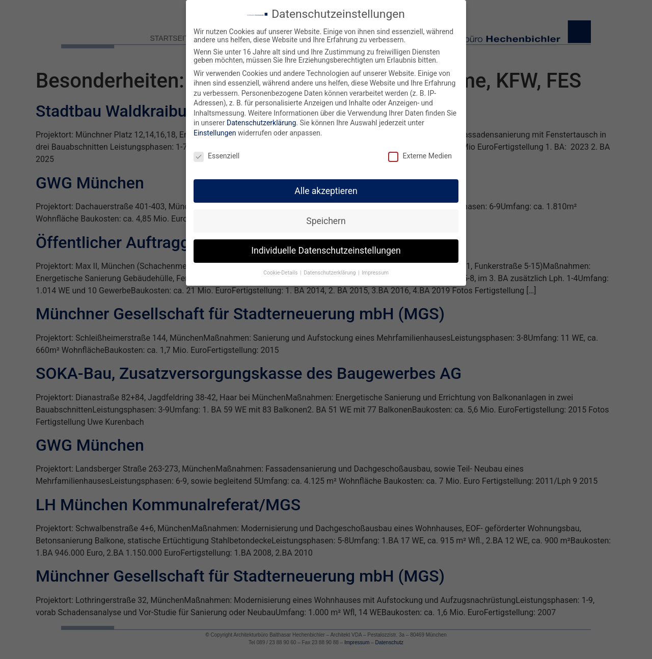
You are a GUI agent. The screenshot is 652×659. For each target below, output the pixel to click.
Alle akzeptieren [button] (326, 188)
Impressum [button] (375, 270)
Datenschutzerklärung (261, 120)
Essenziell (216, 153)
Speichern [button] (325, 218)
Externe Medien (419, 153)
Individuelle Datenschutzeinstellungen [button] (325, 248)
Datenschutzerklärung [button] (330, 270)
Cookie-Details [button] (281, 270)
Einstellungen (215, 130)
